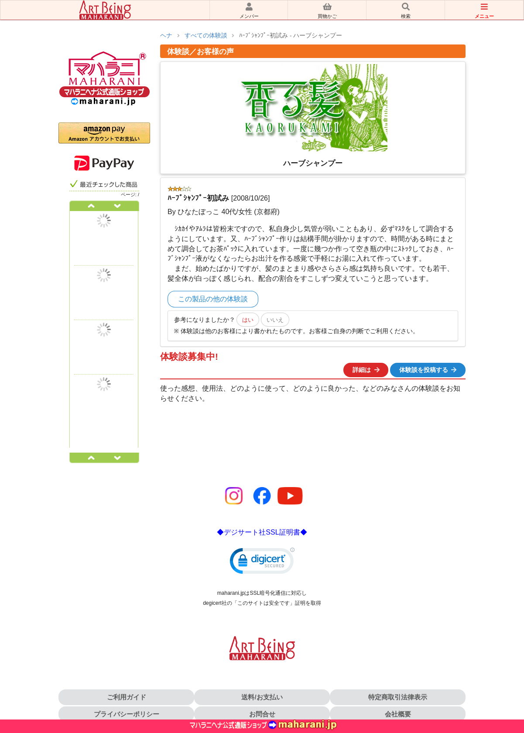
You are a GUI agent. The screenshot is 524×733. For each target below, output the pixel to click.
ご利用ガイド (126, 697)
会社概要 (398, 714)
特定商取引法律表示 (397, 697)
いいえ (275, 320)
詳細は (366, 369)
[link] (262, 562)
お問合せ (262, 714)
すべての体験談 (206, 35)
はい (247, 320)
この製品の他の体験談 (213, 299)
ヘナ (166, 35)
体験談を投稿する (428, 369)
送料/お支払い (261, 697)
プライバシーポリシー (126, 714)
